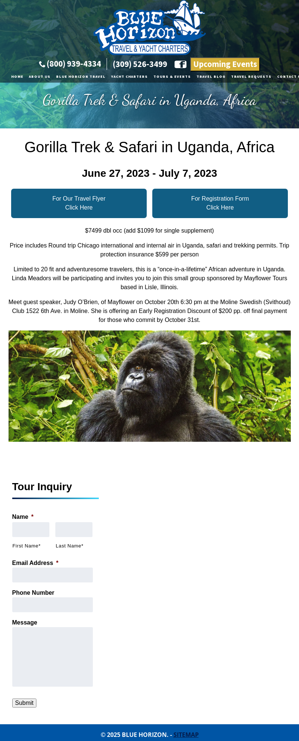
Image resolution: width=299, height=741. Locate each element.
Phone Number (33, 593)
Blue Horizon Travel (80, 76)
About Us (40, 76)
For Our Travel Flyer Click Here (78, 203)
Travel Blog (210, 76)
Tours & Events (172, 76)
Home (17, 76)
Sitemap (186, 735)
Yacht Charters (129, 76)
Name (23, 517)
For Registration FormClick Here (220, 203)
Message (25, 622)
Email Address (35, 563)
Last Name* (70, 546)
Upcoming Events (225, 64)
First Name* (27, 546)
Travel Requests (251, 76)
